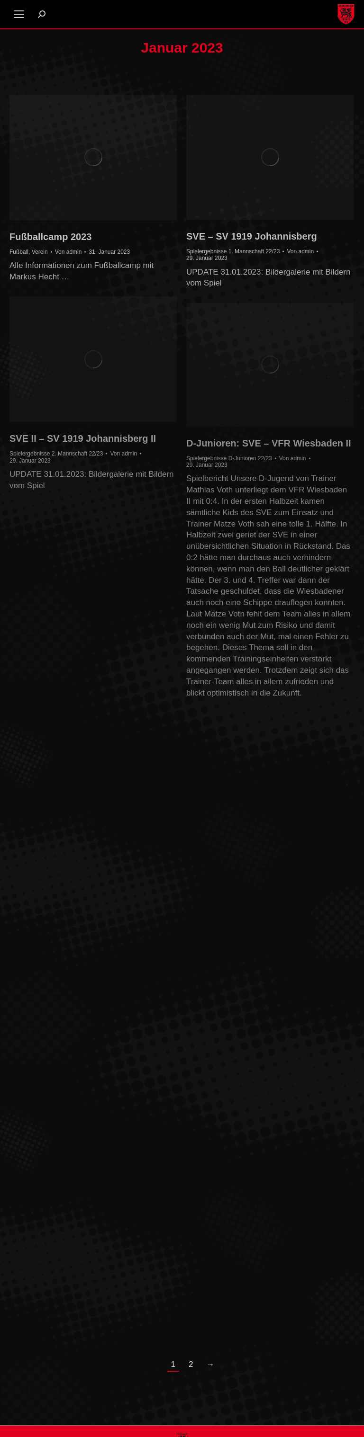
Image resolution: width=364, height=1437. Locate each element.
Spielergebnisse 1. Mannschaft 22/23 (233, 251)
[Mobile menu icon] (18, 14)
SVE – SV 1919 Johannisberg (251, 236)
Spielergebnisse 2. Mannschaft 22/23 (56, 453)
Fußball (18, 252)
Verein (40, 252)
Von (68, 252)
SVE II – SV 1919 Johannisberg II (82, 438)
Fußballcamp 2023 (50, 237)
